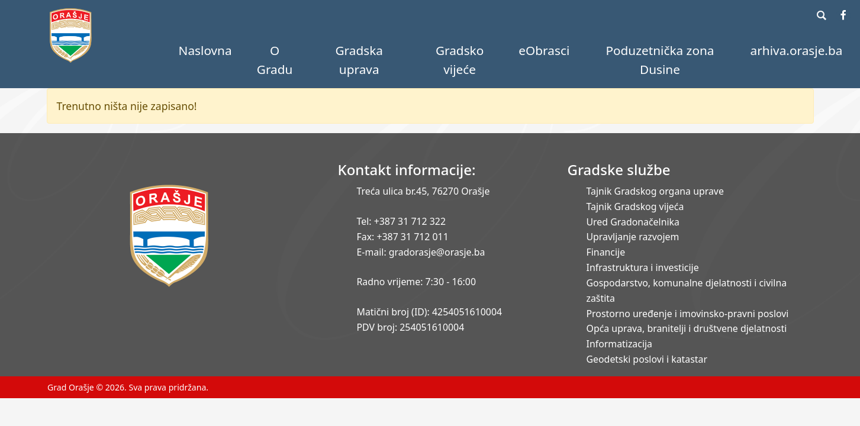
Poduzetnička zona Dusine (659, 59)
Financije (606, 252)
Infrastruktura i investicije (643, 267)
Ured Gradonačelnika (633, 221)
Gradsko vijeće (460, 59)
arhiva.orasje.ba (797, 50)
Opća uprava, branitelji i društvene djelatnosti (687, 328)
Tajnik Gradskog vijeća (635, 206)
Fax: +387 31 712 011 (403, 236)
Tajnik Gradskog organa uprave (655, 191)
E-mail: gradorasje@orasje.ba (421, 252)
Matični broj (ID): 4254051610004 (430, 311)
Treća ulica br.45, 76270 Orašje (423, 191)
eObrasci (543, 50)
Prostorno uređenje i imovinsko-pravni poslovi (688, 313)
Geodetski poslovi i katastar (647, 359)
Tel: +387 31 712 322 (401, 221)
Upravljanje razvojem (633, 236)
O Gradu (275, 59)
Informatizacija (619, 343)
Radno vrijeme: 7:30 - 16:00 (416, 281)
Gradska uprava (359, 59)
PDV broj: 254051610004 (411, 327)
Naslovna (205, 50)
